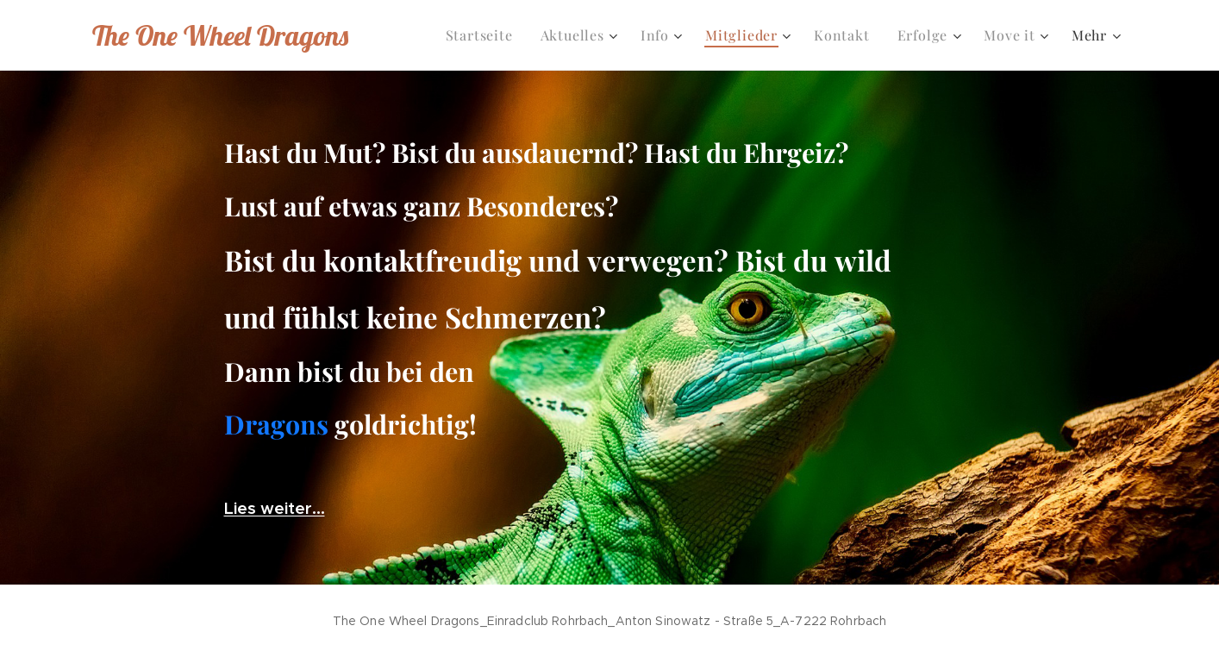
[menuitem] (484, 35)
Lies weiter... (274, 508)
